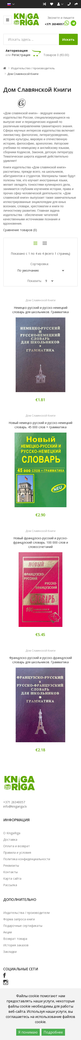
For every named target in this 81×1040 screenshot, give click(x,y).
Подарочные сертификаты (22, 926)
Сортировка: (39, 264)
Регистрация (21, 55)
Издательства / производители (26, 913)
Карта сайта (12, 878)
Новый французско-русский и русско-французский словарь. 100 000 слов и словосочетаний (40, 542)
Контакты (10, 872)
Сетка (35, 243)
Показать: (34, 281)
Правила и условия (17, 852)
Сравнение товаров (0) (20, 230)
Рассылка (10, 885)
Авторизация (17, 50)
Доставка (10, 839)
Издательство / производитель (33, 68)
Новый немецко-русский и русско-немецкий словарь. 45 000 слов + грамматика (40, 425)
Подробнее (53, 1032)
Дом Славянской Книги (22, 74)
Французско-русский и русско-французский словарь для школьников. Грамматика (40, 660)
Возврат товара (15, 939)
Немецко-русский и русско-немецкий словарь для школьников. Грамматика (40, 310)
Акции (7, 932)
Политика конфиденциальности (26, 859)
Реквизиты (11, 865)
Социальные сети (20, 969)
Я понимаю (28, 1032)
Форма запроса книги (19, 919)
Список (45, 243)
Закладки (10, 952)
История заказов (16, 945)
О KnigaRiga (11, 833)
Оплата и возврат (16, 846)
